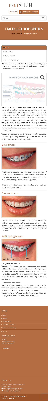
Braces (19, 34)
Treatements (6, 321)
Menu (5, 18)
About (4, 315)
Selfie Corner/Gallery (9, 328)
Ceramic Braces (9, 56)
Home (13, 34)
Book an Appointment (28, 12)
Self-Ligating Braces (11, 60)
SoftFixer (12, 398)
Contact (4, 331)
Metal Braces (8, 52)
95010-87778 (7, 386)
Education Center (9, 325)
